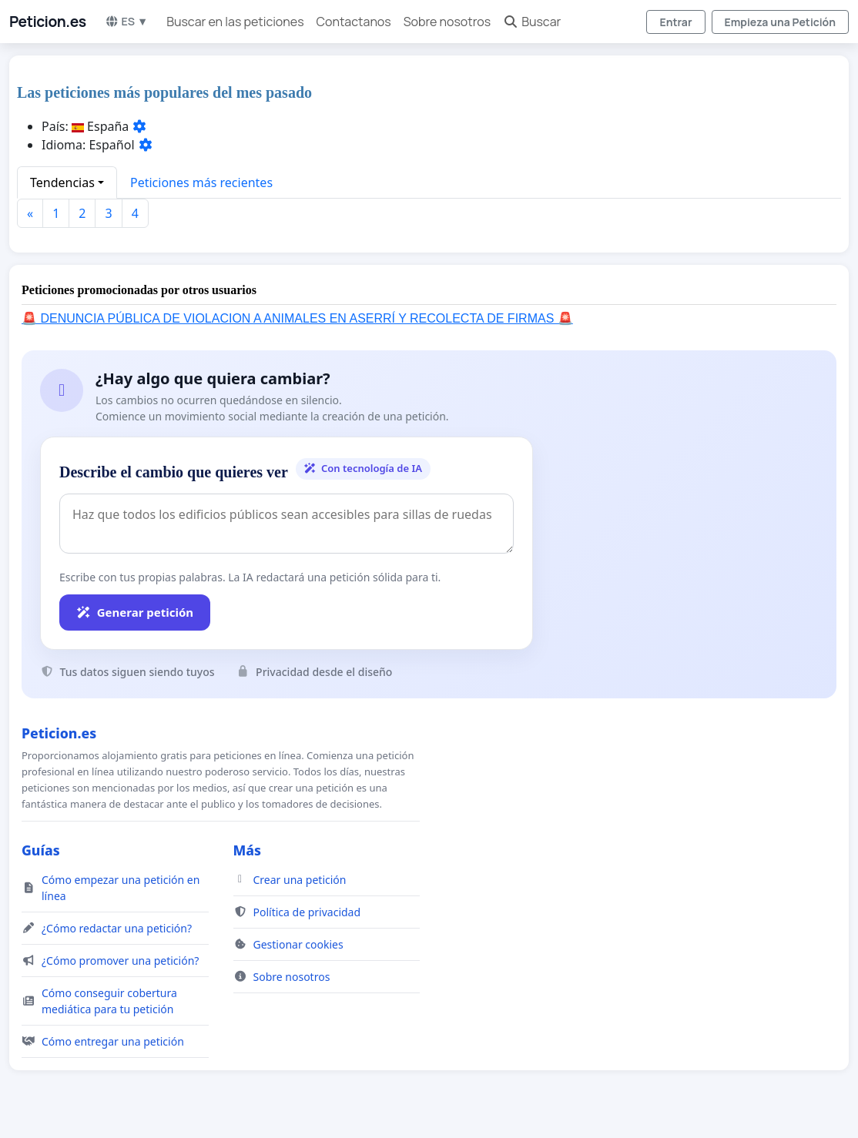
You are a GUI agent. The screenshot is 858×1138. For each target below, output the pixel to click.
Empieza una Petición (780, 22)
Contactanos (354, 21)
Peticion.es (47, 22)
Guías (41, 850)
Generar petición (134, 612)
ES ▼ (127, 21)
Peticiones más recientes (201, 182)
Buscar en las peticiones (234, 21)
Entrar (675, 22)
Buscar (532, 21)
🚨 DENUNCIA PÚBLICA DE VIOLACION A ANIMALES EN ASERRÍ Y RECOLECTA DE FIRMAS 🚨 (297, 318)
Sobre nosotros (447, 21)
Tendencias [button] (62, 182)
